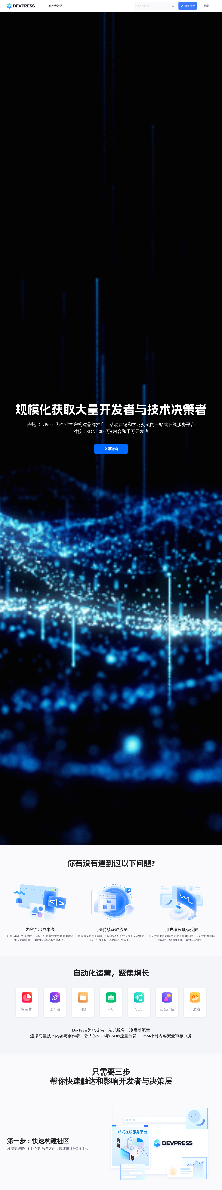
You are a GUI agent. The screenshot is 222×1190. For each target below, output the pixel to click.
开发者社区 (55, 5)
